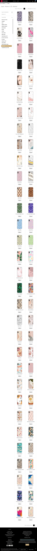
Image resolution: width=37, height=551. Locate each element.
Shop (18, 1)
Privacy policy (9, 542)
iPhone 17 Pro (9, 531)
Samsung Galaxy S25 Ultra (9, 534)
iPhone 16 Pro (9, 533)
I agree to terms (23, 549)
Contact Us (10, 540)
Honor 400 (27, 535)
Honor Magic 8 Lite (27, 534)
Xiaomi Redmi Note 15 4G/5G (27, 532)
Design (14, 1)
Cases (8, 3)
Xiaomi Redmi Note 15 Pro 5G (27, 533)
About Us (9, 539)
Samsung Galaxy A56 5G (27, 531)
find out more (31, 549)
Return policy (9, 543)
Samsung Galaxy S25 (9, 535)
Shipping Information (9, 541)
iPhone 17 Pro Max (10, 532)
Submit (27, 544)
